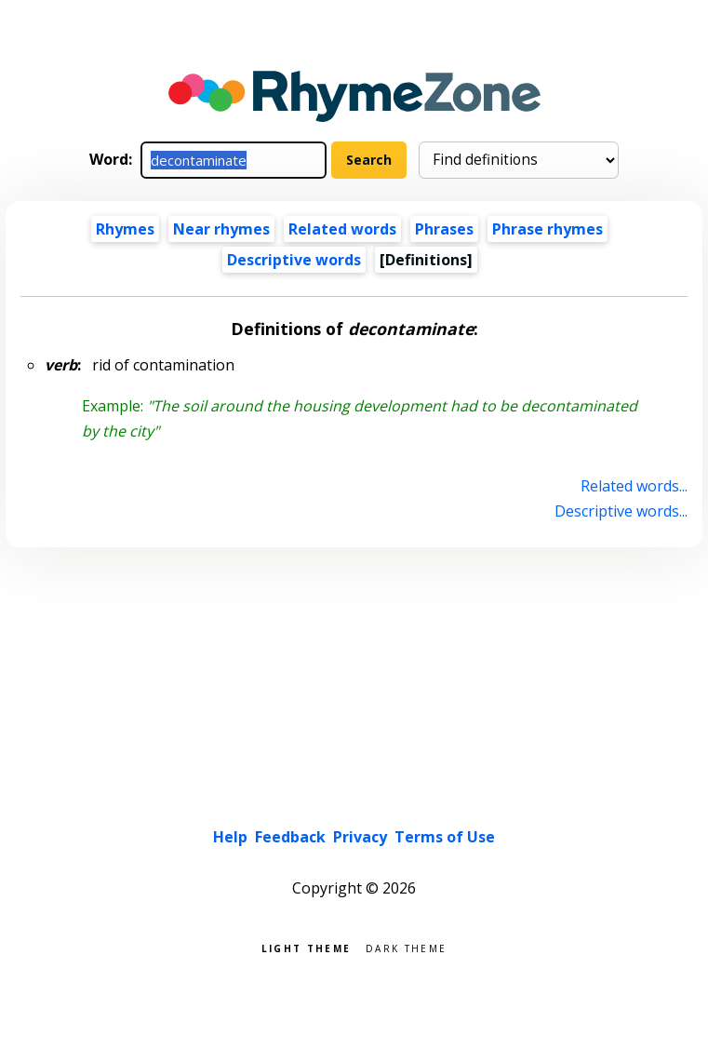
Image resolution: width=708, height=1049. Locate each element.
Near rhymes (221, 229)
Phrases (444, 229)
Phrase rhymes (547, 229)
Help (230, 837)
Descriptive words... (621, 511)
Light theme (306, 947)
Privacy (360, 837)
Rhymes (125, 229)
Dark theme (406, 947)
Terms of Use (444, 837)
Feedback (290, 837)
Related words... (634, 486)
